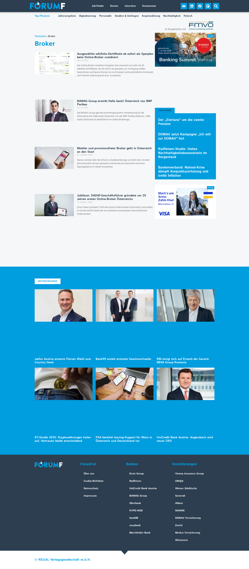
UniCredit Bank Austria (143, 488)
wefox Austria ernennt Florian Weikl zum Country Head (63, 361)
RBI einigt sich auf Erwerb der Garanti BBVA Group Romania (183, 361)
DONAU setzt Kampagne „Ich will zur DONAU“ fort (184, 136)
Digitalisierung (87, 16)
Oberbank (135, 503)
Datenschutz (91, 488)
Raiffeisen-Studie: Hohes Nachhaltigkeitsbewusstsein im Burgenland (182, 153)
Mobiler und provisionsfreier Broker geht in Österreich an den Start (114, 150)
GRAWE (180, 510)
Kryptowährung (151, 16)
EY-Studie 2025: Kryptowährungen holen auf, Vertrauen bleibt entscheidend (63, 439)
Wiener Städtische (186, 488)
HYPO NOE (136, 510)
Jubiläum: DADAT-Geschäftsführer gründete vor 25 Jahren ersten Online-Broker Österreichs (111, 197)
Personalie (105, 16)
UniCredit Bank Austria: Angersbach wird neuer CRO (185, 439)
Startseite (40, 36)
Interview (130, 6)
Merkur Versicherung (187, 533)
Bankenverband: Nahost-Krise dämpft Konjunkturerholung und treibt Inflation (183, 171)
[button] (216, 6)
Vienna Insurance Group (189, 474)
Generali (180, 496)
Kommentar (149, 6)
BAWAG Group (138, 496)
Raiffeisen (135, 481)
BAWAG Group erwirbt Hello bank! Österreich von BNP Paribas (114, 103)
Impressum (90, 496)
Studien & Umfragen (127, 16)
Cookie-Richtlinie (94, 481)
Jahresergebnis (67, 16)
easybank (135, 525)
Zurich (179, 525)
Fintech (188, 16)
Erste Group (136, 474)
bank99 (133, 518)
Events (114, 6)
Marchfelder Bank (139, 533)
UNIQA (179, 481)
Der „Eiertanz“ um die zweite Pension (181, 122)
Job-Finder (98, 6)
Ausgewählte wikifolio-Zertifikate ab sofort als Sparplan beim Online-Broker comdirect (115, 56)
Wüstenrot (181, 540)
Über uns (89, 474)
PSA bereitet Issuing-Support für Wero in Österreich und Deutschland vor (124, 439)
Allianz (179, 503)
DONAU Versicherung (188, 518)
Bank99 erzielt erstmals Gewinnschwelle (123, 359)
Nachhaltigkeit (171, 16)
